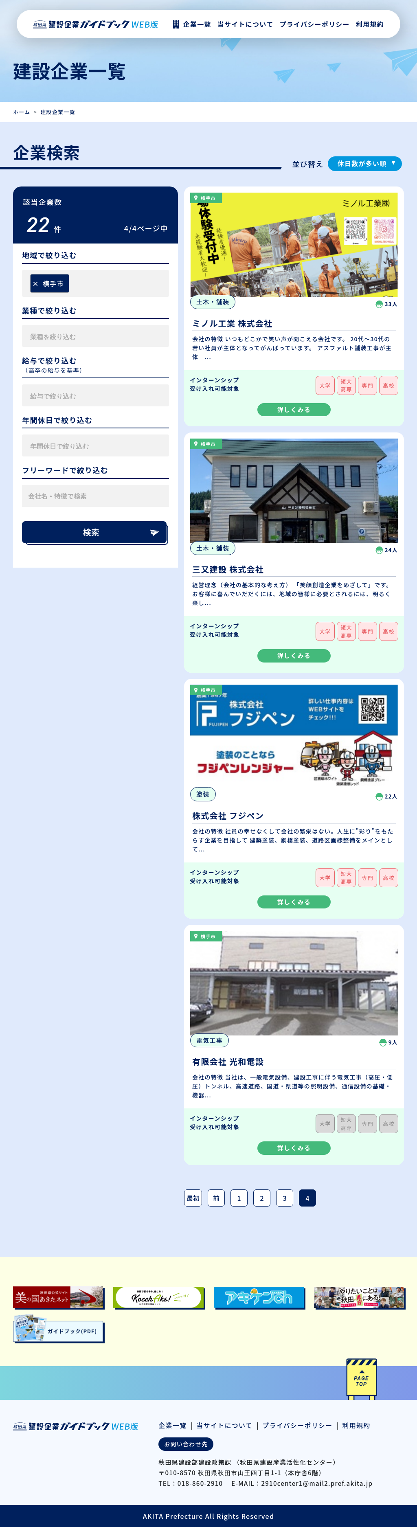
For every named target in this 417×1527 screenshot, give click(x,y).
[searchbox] (73, 283)
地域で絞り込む (49, 255)
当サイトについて (224, 1425)
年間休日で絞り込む (57, 420)
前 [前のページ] (216, 1198)
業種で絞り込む (49, 310)
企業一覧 (172, 1425)
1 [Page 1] (239, 1198)
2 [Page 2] (261, 1198)
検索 (121, 532)
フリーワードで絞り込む (65, 470)
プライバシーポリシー (314, 24)
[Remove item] (35, 283)
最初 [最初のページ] (193, 1198)
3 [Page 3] (284, 1198)
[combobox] (95, 283)
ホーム (21, 112)
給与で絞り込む (49, 360)
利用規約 (370, 24)
